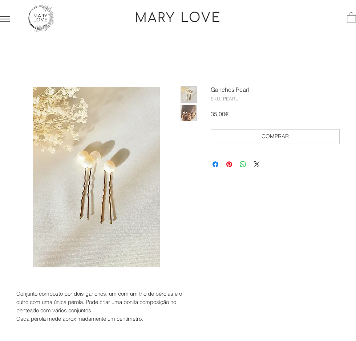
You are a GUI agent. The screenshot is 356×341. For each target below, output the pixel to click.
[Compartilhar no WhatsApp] (243, 164)
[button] (5, 19)
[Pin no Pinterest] (229, 164)
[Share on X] (256, 164)
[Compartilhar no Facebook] (215, 164)
